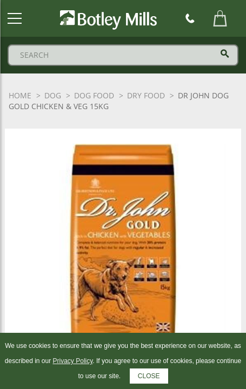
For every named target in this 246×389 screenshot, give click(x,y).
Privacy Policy (73, 361)
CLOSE (149, 376)
